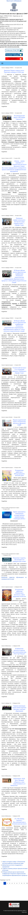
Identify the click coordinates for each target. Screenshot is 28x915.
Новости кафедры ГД (6, 703)
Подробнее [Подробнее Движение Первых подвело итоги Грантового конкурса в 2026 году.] (4, 106)
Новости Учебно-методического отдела (10, 507)
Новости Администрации (7, 365)
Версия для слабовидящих (14, 1)
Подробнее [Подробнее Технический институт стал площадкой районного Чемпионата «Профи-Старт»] (4, 410)
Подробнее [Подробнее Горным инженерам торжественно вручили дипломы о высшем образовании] (4, 769)
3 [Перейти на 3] (9, 883)
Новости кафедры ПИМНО (7, 67)
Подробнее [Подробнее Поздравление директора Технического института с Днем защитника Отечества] (4, 639)
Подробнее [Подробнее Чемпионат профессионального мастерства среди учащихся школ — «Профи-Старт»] (4, 261)
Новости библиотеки (6, 645)
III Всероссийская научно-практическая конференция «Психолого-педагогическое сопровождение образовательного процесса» (14, 873)
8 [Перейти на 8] (21, 883)
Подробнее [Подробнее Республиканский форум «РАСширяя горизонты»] (4, 151)
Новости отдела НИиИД (6, 417)
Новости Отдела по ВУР (6, 158)
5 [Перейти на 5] (14, 883)
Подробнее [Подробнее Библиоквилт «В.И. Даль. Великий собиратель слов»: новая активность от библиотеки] (4, 809)
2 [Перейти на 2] (7, 883)
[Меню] (2, 63)
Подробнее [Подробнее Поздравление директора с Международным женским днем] (4, 501)
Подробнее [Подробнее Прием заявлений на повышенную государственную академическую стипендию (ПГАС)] (4, 547)
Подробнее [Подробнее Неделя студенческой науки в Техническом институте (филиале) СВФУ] (4, 461)
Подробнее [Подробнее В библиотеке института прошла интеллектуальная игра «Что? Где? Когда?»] (4, 696)
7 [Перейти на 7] (19, 883)
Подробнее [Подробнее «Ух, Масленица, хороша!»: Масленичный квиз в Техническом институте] (4, 856)
